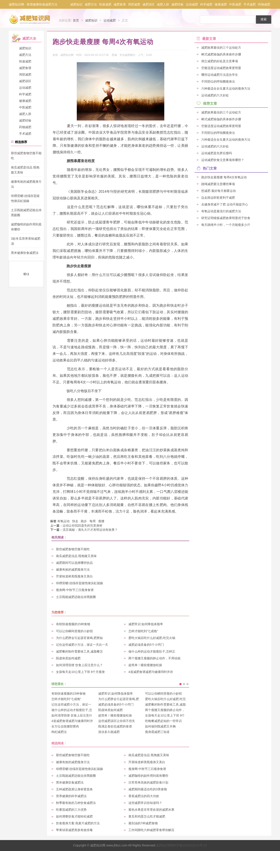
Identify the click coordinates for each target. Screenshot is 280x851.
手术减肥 (249, 4)
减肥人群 (163, 4)
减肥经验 (177, 4)
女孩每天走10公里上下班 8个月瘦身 (80, 672)
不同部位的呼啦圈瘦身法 (218, 81)
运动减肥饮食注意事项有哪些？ (222, 160)
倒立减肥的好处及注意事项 (219, 61)
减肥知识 (76, 4)
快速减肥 (105, 4)
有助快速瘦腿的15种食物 (73, 624)
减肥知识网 (163, 845)
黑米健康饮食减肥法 (24, 253)
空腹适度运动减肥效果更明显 (221, 68)
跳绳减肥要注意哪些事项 (218, 184)
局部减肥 (134, 4)
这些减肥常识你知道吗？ (145, 803)
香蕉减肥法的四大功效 (143, 796)
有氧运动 (63, 521)
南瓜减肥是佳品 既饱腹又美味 (76, 556)
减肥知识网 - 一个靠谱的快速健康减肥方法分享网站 (30, 19)
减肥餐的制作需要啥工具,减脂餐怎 (79, 651)
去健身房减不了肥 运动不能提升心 (224, 204)
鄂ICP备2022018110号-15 (189, 845)
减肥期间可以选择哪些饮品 (74, 562)
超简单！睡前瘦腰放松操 (145, 665)
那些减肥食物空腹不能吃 (73, 549)
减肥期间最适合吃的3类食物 (147, 789)
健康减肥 (221, 4)
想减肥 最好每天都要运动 (218, 190)
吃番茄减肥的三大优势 (71, 809)
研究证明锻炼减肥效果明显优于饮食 (225, 218)
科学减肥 (206, 4)
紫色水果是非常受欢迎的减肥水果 (151, 809)
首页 (76, 20)
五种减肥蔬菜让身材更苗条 (74, 789)
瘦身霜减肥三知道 (157, 732)
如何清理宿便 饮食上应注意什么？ (79, 665)
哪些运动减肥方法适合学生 (219, 74)
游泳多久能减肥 (109, 732)
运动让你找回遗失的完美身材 (82, 525)
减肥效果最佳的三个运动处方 (221, 47)
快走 (75, 521)
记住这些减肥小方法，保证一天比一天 (82, 644)
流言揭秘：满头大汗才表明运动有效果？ (90, 529)
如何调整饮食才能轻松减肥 (74, 816)
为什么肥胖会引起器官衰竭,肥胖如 (79, 638)
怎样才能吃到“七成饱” (143, 631)
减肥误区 (148, 4)
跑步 (84, 521)
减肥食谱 (120, 4)
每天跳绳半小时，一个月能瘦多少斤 (225, 224)
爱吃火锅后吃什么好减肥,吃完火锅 (151, 638)
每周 (92, 521)
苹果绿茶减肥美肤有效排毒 (74, 830)
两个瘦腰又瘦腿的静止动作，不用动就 (154, 658)
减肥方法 (91, 4)
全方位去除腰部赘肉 (65, 726)
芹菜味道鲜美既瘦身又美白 (74, 576)
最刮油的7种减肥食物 (143, 823)
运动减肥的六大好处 (215, 95)
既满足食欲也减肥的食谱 (115, 726)
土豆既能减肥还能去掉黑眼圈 (76, 597)
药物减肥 (264, 4)
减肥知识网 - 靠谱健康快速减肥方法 (33, 4)
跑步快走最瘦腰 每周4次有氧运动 (224, 177)
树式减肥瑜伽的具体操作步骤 (221, 54)
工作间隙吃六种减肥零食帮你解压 (151, 830)
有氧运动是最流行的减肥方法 (221, 211)
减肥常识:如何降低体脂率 (145, 624)
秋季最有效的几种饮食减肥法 (76, 803)
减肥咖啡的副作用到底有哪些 (148, 775)
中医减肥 (235, 4)
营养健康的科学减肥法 (71, 796)
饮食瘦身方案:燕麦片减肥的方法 (78, 823)
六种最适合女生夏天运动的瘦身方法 (225, 88)
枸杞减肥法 (59, 732)
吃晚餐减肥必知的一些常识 (163, 721)
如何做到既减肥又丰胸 (160, 726)
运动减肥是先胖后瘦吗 (216, 153)
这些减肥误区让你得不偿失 (116, 721)
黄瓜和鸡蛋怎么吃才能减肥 (146, 816)
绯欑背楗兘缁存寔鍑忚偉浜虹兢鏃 (79, 583)
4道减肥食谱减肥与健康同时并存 (150, 672)
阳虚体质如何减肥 (68, 658)
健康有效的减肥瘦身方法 (73, 569)
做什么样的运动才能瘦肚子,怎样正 (151, 651)
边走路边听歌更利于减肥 (218, 197)
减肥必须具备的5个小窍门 (146, 644)
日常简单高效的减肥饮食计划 (148, 782)
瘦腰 (101, 521)
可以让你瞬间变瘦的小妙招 (74, 631)
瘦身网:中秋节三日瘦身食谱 (75, 590)
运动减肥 (192, 4)
